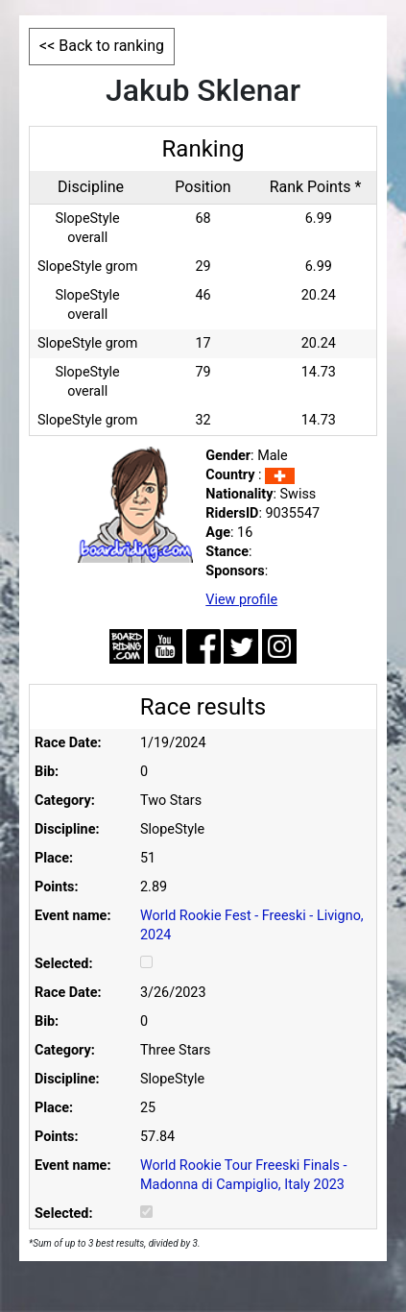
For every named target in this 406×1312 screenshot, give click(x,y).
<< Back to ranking (101, 45)
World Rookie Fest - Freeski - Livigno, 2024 (252, 925)
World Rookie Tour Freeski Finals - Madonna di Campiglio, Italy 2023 (243, 1175)
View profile (241, 600)
